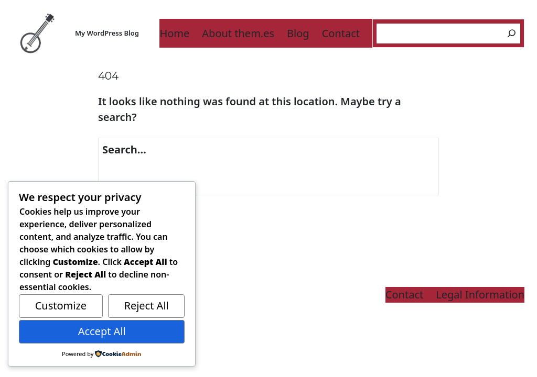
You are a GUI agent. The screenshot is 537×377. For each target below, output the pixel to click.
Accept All (102, 331)
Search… (124, 149)
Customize (61, 305)
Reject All (146, 305)
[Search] (511, 33)
